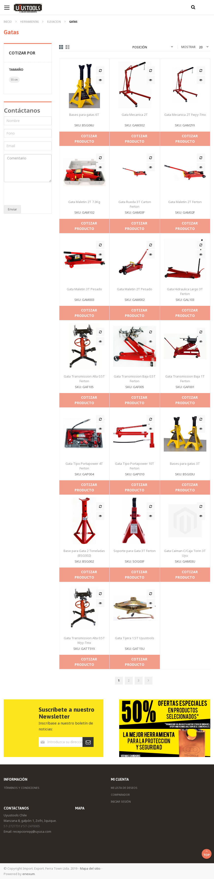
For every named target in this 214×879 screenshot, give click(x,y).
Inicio (8, 21)
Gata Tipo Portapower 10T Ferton (134, 465)
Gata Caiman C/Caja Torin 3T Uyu (185, 553)
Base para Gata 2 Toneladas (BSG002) (84, 553)
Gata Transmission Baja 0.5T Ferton (135, 378)
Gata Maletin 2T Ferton (185, 202)
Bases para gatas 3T (185, 463)
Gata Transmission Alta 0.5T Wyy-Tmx (84, 640)
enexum (28, 874)
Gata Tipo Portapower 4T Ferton (84, 465)
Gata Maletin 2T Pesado (134, 289)
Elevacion (54, 21)
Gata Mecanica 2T (135, 114)
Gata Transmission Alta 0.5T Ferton (84, 378)
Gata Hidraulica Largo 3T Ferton (185, 291)
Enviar (12, 209)
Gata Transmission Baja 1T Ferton (185, 378)
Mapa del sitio (90, 868)
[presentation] (36, 194)
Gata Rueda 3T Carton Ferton (134, 204)
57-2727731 (12, 826)
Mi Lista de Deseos (124, 788)
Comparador (120, 794)
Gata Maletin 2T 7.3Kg (84, 202)
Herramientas (29, 21)
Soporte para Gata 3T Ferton (135, 551)
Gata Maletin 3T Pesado (84, 289)
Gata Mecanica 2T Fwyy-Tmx (185, 114)
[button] (100, 70)
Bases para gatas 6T (84, 114)
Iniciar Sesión (121, 801)
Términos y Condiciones (21, 788)
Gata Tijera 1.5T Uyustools (134, 638)
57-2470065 (31, 826)
